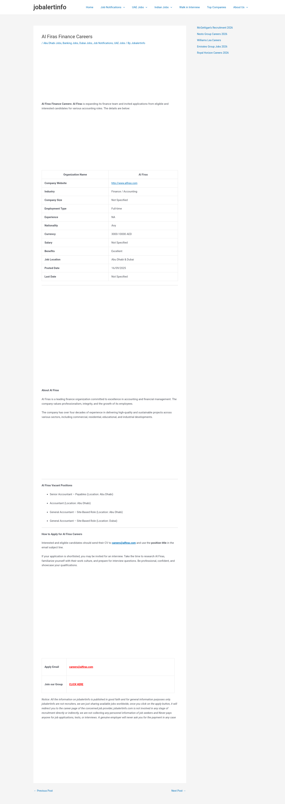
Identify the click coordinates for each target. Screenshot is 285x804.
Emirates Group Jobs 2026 (213, 46)
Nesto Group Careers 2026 (213, 34)
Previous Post (44, 790)
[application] (133, 7)
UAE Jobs (148, 7)
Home (101, 7)
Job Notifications (123, 7)
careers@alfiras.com (124, 542)
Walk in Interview (194, 7)
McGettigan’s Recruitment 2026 (216, 27)
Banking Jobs (72, 43)
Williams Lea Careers (209, 40)
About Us (241, 7)
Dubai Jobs (88, 43)
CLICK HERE (76, 684)
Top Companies (219, 7)
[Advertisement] (110, 76)
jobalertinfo (49, 7)
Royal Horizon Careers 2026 (214, 52)
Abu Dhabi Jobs (53, 43)
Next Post (178, 790)
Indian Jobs (169, 7)
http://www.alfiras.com (125, 183)
